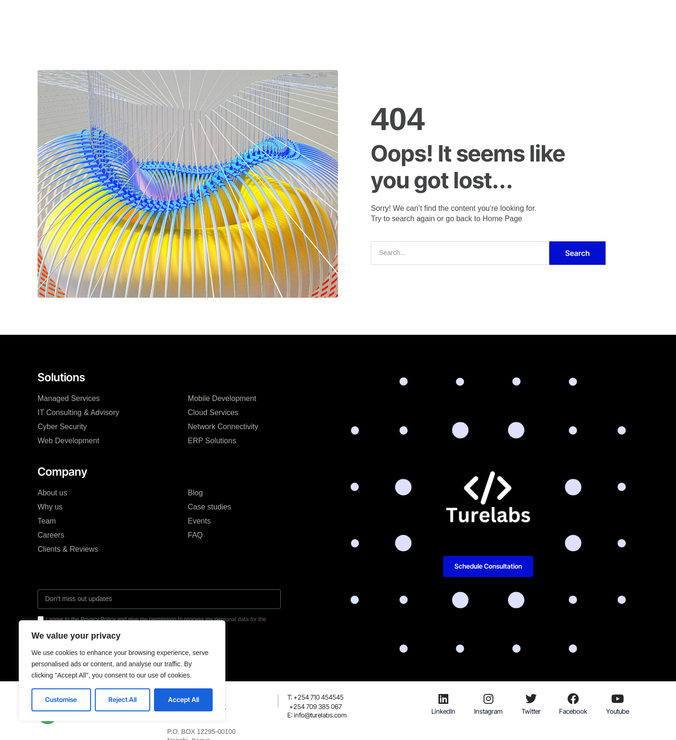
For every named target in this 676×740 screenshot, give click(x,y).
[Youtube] (617, 698)
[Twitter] (531, 698)
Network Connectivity (223, 427)
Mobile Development (222, 398)
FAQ (195, 535)
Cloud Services (213, 412)
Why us (50, 507)
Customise (61, 699)
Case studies (309, 16)
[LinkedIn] (443, 698)
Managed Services (69, 398)
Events (199, 521)
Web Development (68, 441)
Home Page (502, 219)
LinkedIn (443, 711)
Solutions (211, 16)
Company (257, 16)
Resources (392, 16)
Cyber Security (62, 427)
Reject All (122, 699)
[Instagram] (488, 698)
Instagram (488, 711)
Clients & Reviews (68, 549)
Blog (353, 16)
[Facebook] (573, 698)
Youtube (617, 711)
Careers (51, 535)
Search (577, 253)
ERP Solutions (212, 441)
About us (52, 493)
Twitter (531, 711)
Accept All (183, 699)
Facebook (573, 711)
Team (47, 521)
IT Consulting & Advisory (78, 412)
